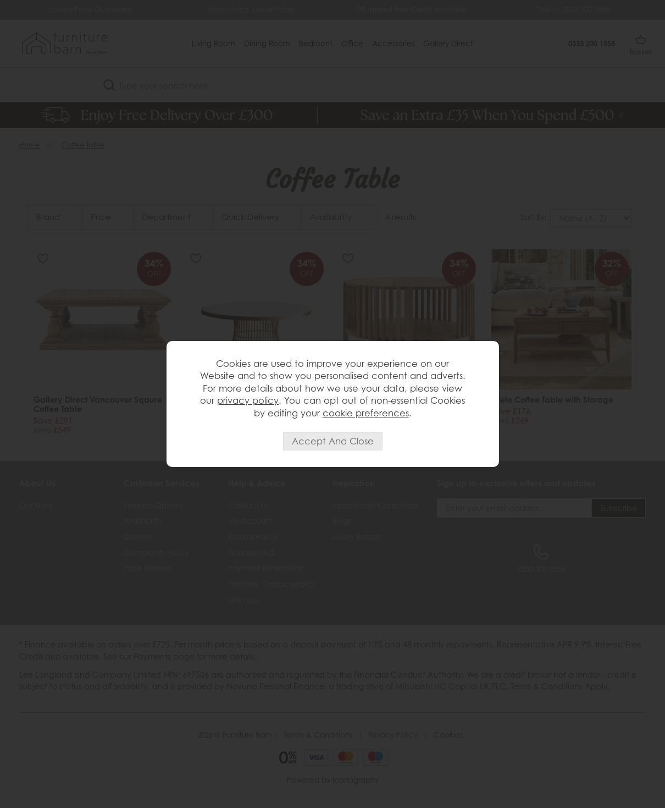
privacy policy (248, 400)
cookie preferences (366, 413)
